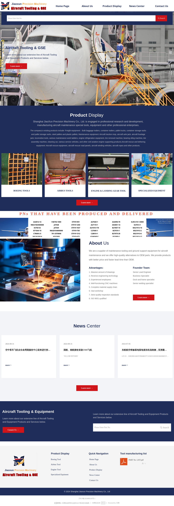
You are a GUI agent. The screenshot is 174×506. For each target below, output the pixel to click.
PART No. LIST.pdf (136, 460)
